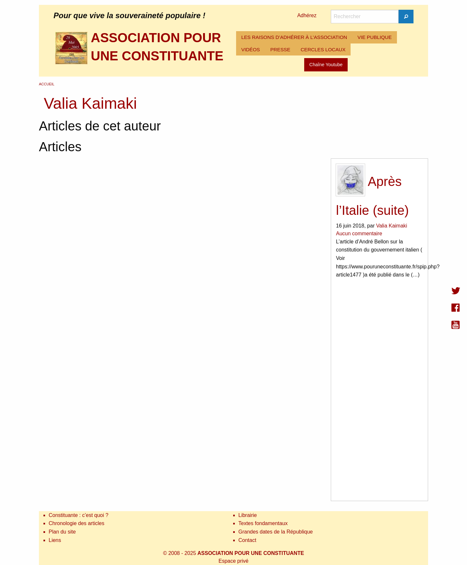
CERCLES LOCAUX (323, 49)
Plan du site (62, 531)
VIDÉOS (250, 49)
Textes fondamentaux (263, 523)
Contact (247, 540)
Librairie (247, 515)
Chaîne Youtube (325, 64)
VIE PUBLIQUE (374, 37)
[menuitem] (294, 37)
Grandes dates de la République (275, 531)
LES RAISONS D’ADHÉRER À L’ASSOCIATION (294, 37)
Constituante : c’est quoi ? (78, 515)
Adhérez (307, 15)
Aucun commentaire (359, 233)
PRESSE (280, 49)
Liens (55, 540)
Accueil (46, 84)
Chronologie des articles (76, 523)
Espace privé (234, 561)
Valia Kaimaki (391, 225)
